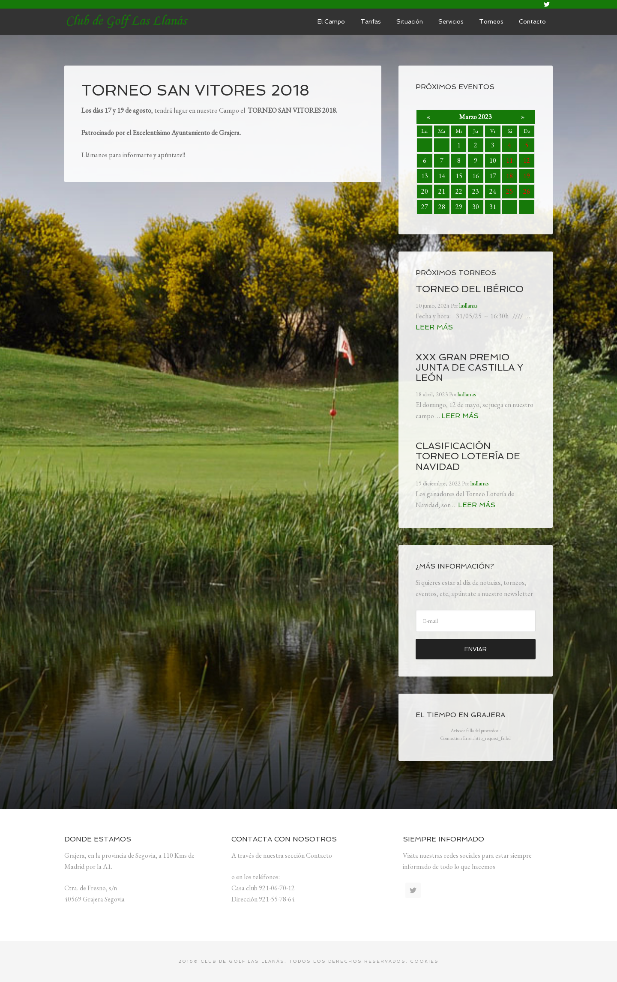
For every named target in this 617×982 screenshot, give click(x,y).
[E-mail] (476, 621)
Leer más (434, 327)
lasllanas (128, 21)
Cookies (424, 961)
